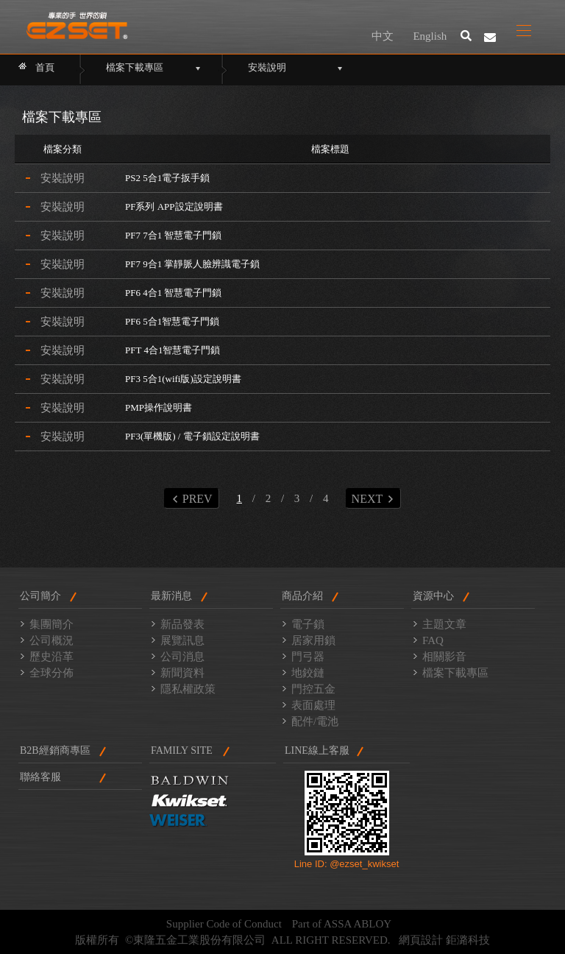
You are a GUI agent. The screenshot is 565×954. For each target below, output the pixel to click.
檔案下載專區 (455, 673)
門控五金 (313, 689)
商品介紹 (302, 595)
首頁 (44, 67)
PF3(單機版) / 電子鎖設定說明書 (192, 436)
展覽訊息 (182, 640)
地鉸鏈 (307, 673)
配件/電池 (314, 721)
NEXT (373, 498)
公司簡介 (40, 595)
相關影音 (444, 656)
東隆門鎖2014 (77, 25)
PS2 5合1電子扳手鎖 (167, 177)
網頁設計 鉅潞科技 (444, 940)
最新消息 (171, 595)
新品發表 (182, 624)
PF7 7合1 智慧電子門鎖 (173, 235)
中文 (383, 36)
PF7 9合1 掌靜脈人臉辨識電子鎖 (192, 263)
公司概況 (51, 640)
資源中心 (433, 595)
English (430, 36)
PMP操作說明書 (158, 407)
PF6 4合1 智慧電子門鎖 (173, 292)
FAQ (433, 640)
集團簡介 (51, 624)
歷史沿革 (51, 656)
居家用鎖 (313, 640)
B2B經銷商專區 (55, 750)
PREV (192, 498)
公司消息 (182, 656)
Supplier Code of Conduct (224, 924)
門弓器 (307, 656)
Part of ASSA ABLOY (341, 924)
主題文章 (444, 624)
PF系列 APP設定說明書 (174, 206)
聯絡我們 (490, 37)
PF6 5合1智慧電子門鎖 (172, 321)
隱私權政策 (188, 689)
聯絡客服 (40, 776)
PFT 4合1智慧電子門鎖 (172, 350)
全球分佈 (51, 673)
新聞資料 (182, 673)
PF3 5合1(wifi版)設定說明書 (183, 378)
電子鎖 (307, 624)
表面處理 (313, 705)
